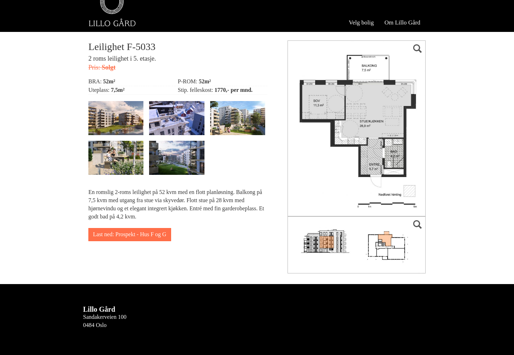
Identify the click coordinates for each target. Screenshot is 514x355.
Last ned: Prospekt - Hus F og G (129, 234)
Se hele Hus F (154, 24)
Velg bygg (108, 24)
